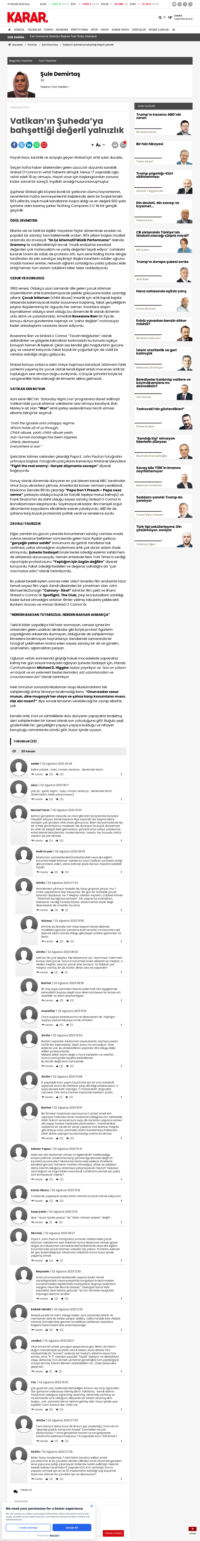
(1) (66, 910)
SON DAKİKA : (16, 37)
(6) (56, 872)
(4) (56, 910)
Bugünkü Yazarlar (21, 61)
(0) (50, 774)
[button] (92, 145)
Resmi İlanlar (159, 29)
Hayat (105, 29)
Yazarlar (34, 29)
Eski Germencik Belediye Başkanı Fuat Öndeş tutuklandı (63, 37)
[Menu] (172, 29)
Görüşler (139, 29)
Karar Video (120, 29)
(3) (50, 840)
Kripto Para (79, 29)
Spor (94, 29)
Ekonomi (62, 29)
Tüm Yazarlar (47, 61)
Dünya (48, 29)
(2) (61, 1066)
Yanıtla (38, 774)
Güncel (19, 29)
